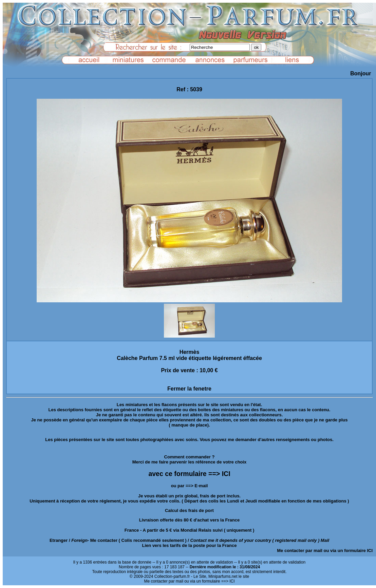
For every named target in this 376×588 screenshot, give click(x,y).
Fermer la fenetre (189, 389)
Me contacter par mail (299, 550)
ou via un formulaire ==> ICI (209, 581)
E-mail (201, 485)
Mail (325, 540)
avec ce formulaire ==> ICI (189, 473)
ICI (370, 550)
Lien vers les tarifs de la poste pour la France (189, 545)
